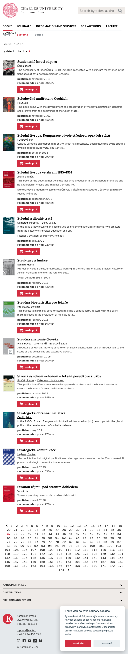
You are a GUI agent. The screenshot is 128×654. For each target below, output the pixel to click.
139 (68, 558)
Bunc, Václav (49, 223)
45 (64, 534)
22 (22, 530)
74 (29, 542)
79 (64, 542)
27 (57, 530)
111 (68, 550)
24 (36, 530)
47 (78, 534)
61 (57, 538)
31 (84, 530)
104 (7, 550)
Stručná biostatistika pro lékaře (42, 302)
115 (103, 550)
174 (61, 570)
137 (51, 558)
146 (7, 562)
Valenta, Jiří (40, 343)
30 (78, 530)
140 (77, 558)
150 (42, 562)
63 (71, 538)
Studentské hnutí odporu (37, 62)
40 (29, 534)
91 (29, 546)
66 (92, 538)
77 (50, 542)
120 (25, 554)
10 (58, 526)
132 (7, 558)
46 (71, 534)
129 (103, 554)
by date (8, 51)
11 (65, 526)
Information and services (56, 26)
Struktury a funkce (32, 260)
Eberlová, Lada (58, 343)
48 (84, 534)
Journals (24, 26)
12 (72, 526)
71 (9, 542)
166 (59, 566)
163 (33, 566)
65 (84, 538)
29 (71, 530)
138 (59, 558)
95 (57, 546)
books (7, 26)
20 (9, 530)
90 (22, 546)
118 (7, 554)
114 (94, 550)
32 (92, 530)
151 (51, 562)
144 (112, 558)
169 (85, 566)
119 (16, 554)
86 (112, 542)
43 (50, 534)
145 (121, 558)
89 (15, 546)
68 (105, 538)
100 (92, 546)
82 (84, 542)
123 (51, 554)
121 (33, 554)
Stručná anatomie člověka (37, 339)
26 (50, 530)
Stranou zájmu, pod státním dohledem (47, 487)
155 (85, 562)
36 (119, 530)
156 (94, 562)
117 (121, 550)
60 (50, 538)
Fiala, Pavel (24, 343)
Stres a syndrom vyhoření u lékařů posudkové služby (59, 376)
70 (119, 538)
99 (84, 546)
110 (59, 550)
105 (16, 550)
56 (22, 538)
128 (94, 554)
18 (113, 526)
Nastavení (107, 643)
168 (77, 566)
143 (103, 558)
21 (16, 530)
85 (105, 542)
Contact (9, 33)
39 (22, 534)
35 (112, 530)
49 (92, 534)
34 (105, 530)
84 (98, 542)
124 (59, 554)
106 (25, 550)
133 (16, 558)
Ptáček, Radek (25, 380)
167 (68, 566)
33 (98, 530)
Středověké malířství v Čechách (42, 99)
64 (78, 538)
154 (77, 562)
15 (93, 526)
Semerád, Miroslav (28, 223)
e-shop (29, 89)
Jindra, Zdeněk (25, 176)
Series (38, 35)
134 (25, 558)
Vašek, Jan (23, 491)
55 (16, 538)
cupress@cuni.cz (26, 630)
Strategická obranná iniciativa (41, 413)
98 (77, 546)
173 (121, 566)
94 (50, 546)
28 (64, 530)
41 (36, 534)
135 (33, 558)
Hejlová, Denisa (26, 454)
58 (36, 538)
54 (9, 538)
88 (8, 546)
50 (98, 534)
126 (77, 554)
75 (36, 542)
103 (118, 546)
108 (42, 550)
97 (70, 546)
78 (57, 542)
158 (112, 562)
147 (16, 562)
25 (43, 530)
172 (112, 566)
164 (42, 566)
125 (68, 554)
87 (119, 542)
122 (42, 554)
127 (85, 554)
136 (42, 558)
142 (94, 558)
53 (119, 534)
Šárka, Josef (24, 66)
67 (98, 538)
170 (94, 566)
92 (36, 546)
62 (64, 538)
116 (112, 550)
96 (64, 546)
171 (103, 566)
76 (43, 542)
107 (33, 550)
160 (7, 566)
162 (25, 566)
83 (92, 542)
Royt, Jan (22, 103)
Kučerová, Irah (25, 140)
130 (112, 554)
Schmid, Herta (25, 264)
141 (85, 558)
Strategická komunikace (36, 450)
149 (33, 562)
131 (121, 554)
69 (112, 538)
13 (79, 526)
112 (77, 550)
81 (78, 542)
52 (112, 534)
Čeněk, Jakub (24, 417)
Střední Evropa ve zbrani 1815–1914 (44, 172)
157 (103, 562)
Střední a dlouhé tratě (34, 218)
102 (109, 546)
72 (16, 542)
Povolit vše (78, 643)
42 (43, 534)
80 (71, 542)
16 (100, 526)
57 (29, 538)
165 (51, 566)
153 (68, 562)
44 (57, 534)
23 (29, 530)
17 (106, 526)
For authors (91, 26)
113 (85, 550)
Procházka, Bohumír (28, 307)
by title (24, 51)
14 (86, 526)
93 (43, 546)
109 (51, 550)
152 (59, 562)
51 (105, 534)
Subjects (22, 35)
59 (43, 538)
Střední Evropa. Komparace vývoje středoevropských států (63, 135)
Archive (112, 26)
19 (120, 526)
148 (25, 562)
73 (22, 542)
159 (121, 562)
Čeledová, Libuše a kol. (50, 380)
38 (16, 534)
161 (16, 566)
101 (101, 546)
